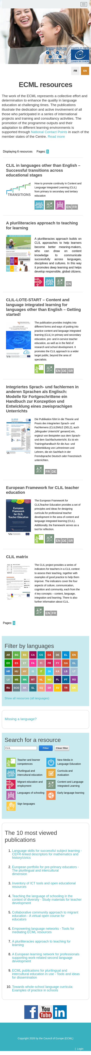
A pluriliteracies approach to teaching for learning (41, 943)
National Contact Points (49, 132)
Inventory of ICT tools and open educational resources (44, 885)
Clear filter (62, 748)
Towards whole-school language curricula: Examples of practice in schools (42, 988)
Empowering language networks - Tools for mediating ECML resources (43, 930)
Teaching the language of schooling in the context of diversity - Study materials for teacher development (46, 899)
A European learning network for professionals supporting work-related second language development (45, 957)
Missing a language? (21, 719)
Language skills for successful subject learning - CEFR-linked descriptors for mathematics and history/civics (47, 854)
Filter (46, 748)
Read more (56, 136)
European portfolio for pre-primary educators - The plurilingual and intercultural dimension (45, 870)
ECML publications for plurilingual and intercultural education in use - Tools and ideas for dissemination (46, 974)
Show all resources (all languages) (27, 698)
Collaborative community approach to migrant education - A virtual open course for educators (45, 916)
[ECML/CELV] (7, 4)
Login (80, 1048)
